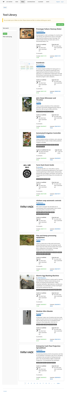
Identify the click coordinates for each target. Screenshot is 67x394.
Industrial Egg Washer (53, 289)
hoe (42, 324)
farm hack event (40, 179)
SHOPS (47, 1)
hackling (38, 254)
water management (46, 144)
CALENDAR (40, 1)
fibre (46, 254)
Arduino (52, 144)
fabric (42, 254)
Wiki (49, 179)
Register (58, 1)
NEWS (16, 1)
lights (45, 212)
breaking (59, 252)
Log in (62, 1)
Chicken (38, 212)
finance (44, 362)
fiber (49, 254)
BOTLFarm (40, 202)
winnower (46, 111)
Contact (5, 391)
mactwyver (40, 313)
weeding (45, 324)
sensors (56, 144)
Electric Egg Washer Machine (42, 289)
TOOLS (22, 1)
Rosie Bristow (41, 239)
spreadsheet (39, 362)
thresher (51, 111)
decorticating (48, 252)
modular (38, 324)
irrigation (39, 144)
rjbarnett (40, 350)
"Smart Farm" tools (40, 146)
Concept (38, 241)
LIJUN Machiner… (42, 278)
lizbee (39, 102)
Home (5, 7)
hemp (38, 252)
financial (48, 362)
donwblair (40, 167)
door (49, 212)
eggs (60, 289)
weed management (52, 324)
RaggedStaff (41, 135)
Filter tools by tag (7, 36)
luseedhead (41, 31)
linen (44, 252)
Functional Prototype (41, 32)
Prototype (39, 103)
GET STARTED (9, 1)
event (45, 179)
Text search (6, 28)
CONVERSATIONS (31, 1)
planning (53, 362)
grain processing (40, 111)
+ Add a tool (60, 24)
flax (41, 252)
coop (42, 212)
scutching (55, 252)
